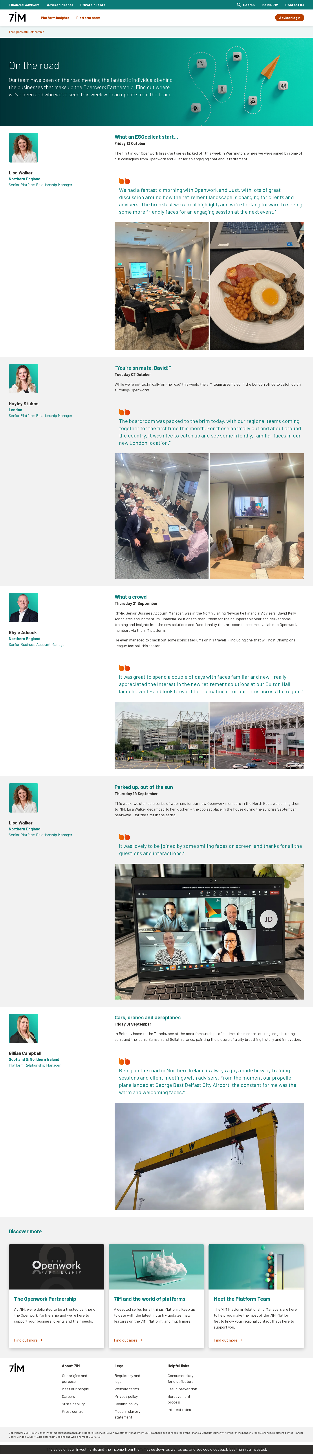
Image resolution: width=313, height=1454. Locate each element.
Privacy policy (126, 1396)
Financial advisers (24, 5)
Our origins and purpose (74, 1378)
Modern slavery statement (127, 1414)
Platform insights (55, 17)
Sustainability (73, 1403)
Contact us (294, 5)
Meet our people (75, 1388)
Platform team (88, 17)
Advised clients (60, 5)
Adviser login (289, 17)
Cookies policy (126, 1403)
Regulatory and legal (127, 1378)
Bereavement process (179, 1399)
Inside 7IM (270, 5)
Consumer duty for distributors (180, 1378)
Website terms (127, 1388)
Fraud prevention (182, 1388)
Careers (68, 1396)
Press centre (72, 1411)
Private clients (93, 5)
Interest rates (179, 1409)
